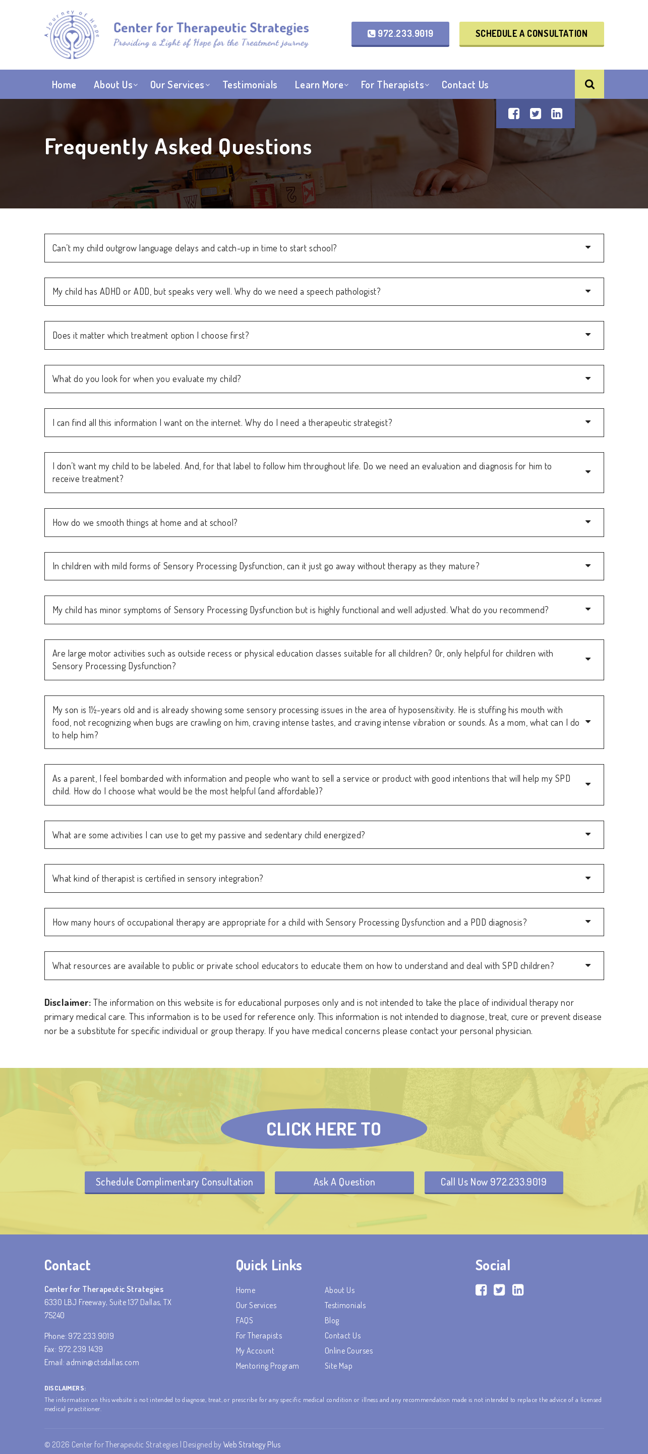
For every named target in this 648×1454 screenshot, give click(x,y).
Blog (332, 1314)
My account (255, 1344)
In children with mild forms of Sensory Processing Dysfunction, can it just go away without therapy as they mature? (266, 563)
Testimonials (250, 85)
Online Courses (349, 1344)
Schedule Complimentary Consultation (172, 1175)
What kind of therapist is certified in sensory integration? (158, 872)
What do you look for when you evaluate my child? (147, 378)
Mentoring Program (268, 1360)
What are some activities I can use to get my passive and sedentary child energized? (209, 829)
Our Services (177, 85)
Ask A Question (345, 1175)
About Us (113, 85)
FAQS (245, 1314)
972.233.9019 (400, 33)
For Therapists (392, 85)
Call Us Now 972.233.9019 (497, 1175)
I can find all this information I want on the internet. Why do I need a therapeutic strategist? (222, 421)
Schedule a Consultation (532, 33)
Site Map (339, 1360)
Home (64, 85)
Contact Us (465, 85)
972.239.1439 (80, 1343)
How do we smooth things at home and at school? (145, 520)
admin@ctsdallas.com (102, 1356)
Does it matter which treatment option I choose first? (151, 334)
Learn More (319, 85)
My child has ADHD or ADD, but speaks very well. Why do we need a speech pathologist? (216, 291)
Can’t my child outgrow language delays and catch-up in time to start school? (194, 247)
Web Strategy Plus (252, 1438)
